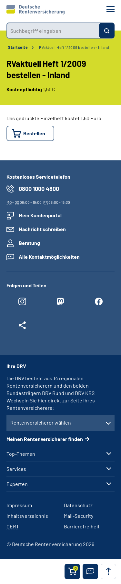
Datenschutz (78, 505)
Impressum (19, 505)
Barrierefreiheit (82, 526)
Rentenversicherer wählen (40, 422)
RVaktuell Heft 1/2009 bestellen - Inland (74, 47)
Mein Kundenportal (40, 215)
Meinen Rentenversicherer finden (44, 439)
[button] (90, 571)
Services (16, 469)
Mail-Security (78, 516)
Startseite (18, 47)
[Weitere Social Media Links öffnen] (22, 327)
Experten (17, 484)
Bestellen (34, 133)
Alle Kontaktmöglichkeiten (49, 257)
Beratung (29, 243)
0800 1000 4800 (39, 188)
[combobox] (52, 30)
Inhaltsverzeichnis (27, 516)
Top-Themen (20, 453)
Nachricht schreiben (42, 229)
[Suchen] (107, 30)
